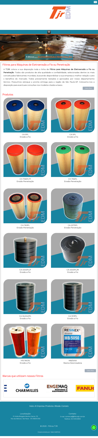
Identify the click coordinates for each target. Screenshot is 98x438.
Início (31, 406)
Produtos (49, 406)
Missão (58, 406)
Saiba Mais (88, 88)
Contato (65, 406)
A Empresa (39, 406)
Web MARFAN (55, 432)
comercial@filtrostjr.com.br (75, 416)
